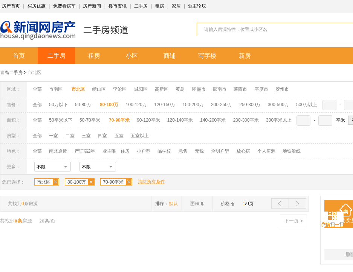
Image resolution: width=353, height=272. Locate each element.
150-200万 (193, 104)
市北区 (34, 72)
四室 (102, 135)
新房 (245, 56)
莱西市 (240, 89)
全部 (37, 89)
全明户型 (220, 151)
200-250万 (221, 104)
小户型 (143, 151)
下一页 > (293, 221)
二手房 (141, 6)
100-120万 (136, 104)
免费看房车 (64, 6)
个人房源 (266, 151)
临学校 (164, 151)
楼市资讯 (117, 6)
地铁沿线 (292, 151)
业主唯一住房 (116, 151)
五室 (119, 135)
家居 (176, 6)
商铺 (170, 56)
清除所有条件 (151, 181)
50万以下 (58, 104)
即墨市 (199, 89)
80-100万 (76, 182)
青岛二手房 (11, 72)
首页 (19, 56)
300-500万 (278, 104)
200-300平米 (246, 120)
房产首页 (11, 6)
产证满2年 (85, 151)
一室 (53, 135)
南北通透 (58, 151)
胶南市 (219, 89)
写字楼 (207, 56)
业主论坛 (197, 6)
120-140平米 (180, 120)
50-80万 (83, 104)
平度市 (261, 89)
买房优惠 (37, 6)
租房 (159, 6)
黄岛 (180, 89)
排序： (166, 203)
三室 (86, 135)
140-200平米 (213, 120)
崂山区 (99, 89)
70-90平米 (113, 182)
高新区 (161, 89)
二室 (71, 135)
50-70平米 (89, 120)
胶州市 (282, 89)
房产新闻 (92, 6)
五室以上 (140, 135)
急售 (183, 151)
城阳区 (141, 89)
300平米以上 (279, 120)
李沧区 (120, 89)
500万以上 (306, 104)
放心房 (243, 151)
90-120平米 (148, 120)
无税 (199, 151)
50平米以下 (60, 120)
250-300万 (249, 104)
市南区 (56, 89)
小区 (132, 56)
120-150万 (164, 104)
